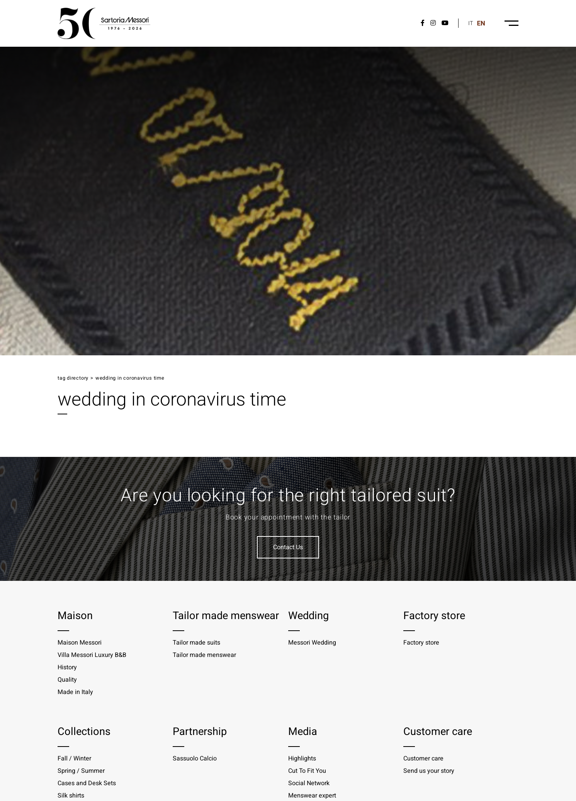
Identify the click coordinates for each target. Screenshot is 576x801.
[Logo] (104, 23)
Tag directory (73, 378)
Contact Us (288, 547)
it (470, 23)
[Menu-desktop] (511, 23)
